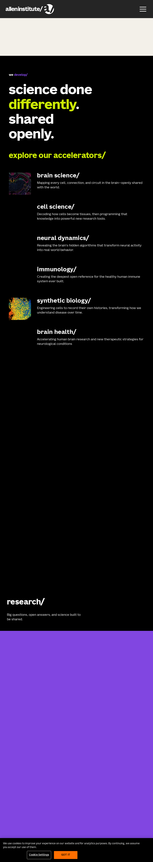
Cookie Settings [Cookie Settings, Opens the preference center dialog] (39, 855)
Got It (65, 855)
